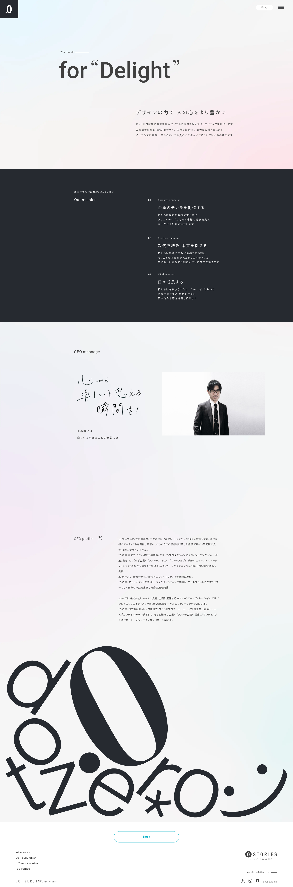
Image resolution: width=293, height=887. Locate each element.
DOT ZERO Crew (26, 857)
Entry (264, 7)
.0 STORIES (23, 868)
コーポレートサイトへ (257, 872)
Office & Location (27, 863)
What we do (23, 852)
